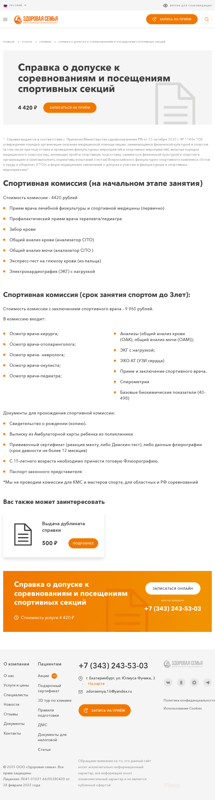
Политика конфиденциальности (188, 700)
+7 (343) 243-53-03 (172, 608)
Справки (45, 42)
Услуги (27, 42)
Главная (9, 42)
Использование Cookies (183, 708)
